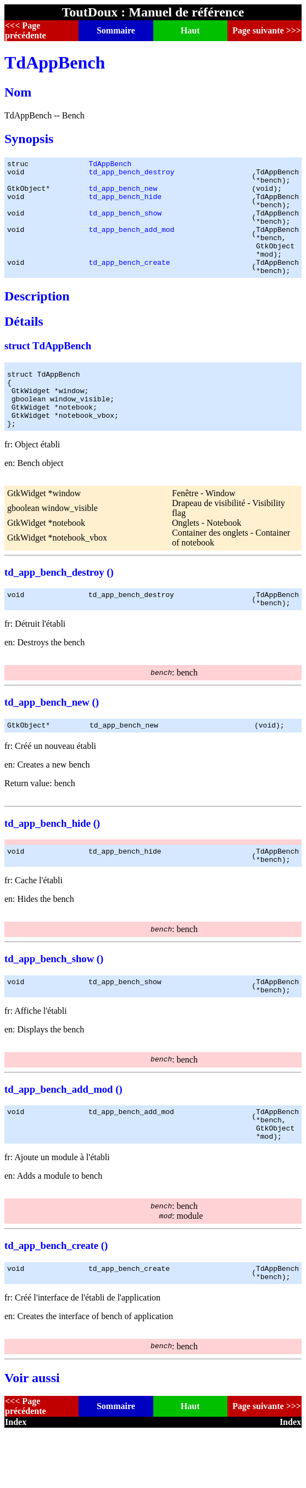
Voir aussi (32, 1434)
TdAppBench (54, 62)
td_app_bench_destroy (131, 175)
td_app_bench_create (129, 283)
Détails (23, 344)
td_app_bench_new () (51, 740)
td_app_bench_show (125, 224)
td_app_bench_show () (53, 1001)
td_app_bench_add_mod (131, 244)
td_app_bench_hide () (52, 862)
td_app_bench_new (122, 195)
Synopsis (28, 139)
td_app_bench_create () (56, 1298)
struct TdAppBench (47, 368)
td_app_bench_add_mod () (63, 1135)
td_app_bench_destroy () (59, 606)
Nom (17, 92)
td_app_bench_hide (125, 204)
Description (37, 319)
